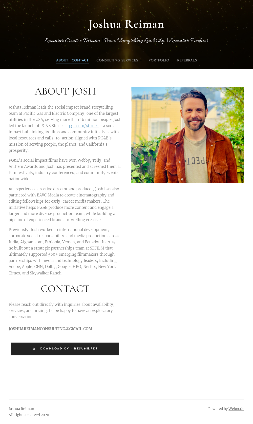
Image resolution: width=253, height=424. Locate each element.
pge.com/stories (84, 125)
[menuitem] (115, 61)
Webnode (236, 408)
